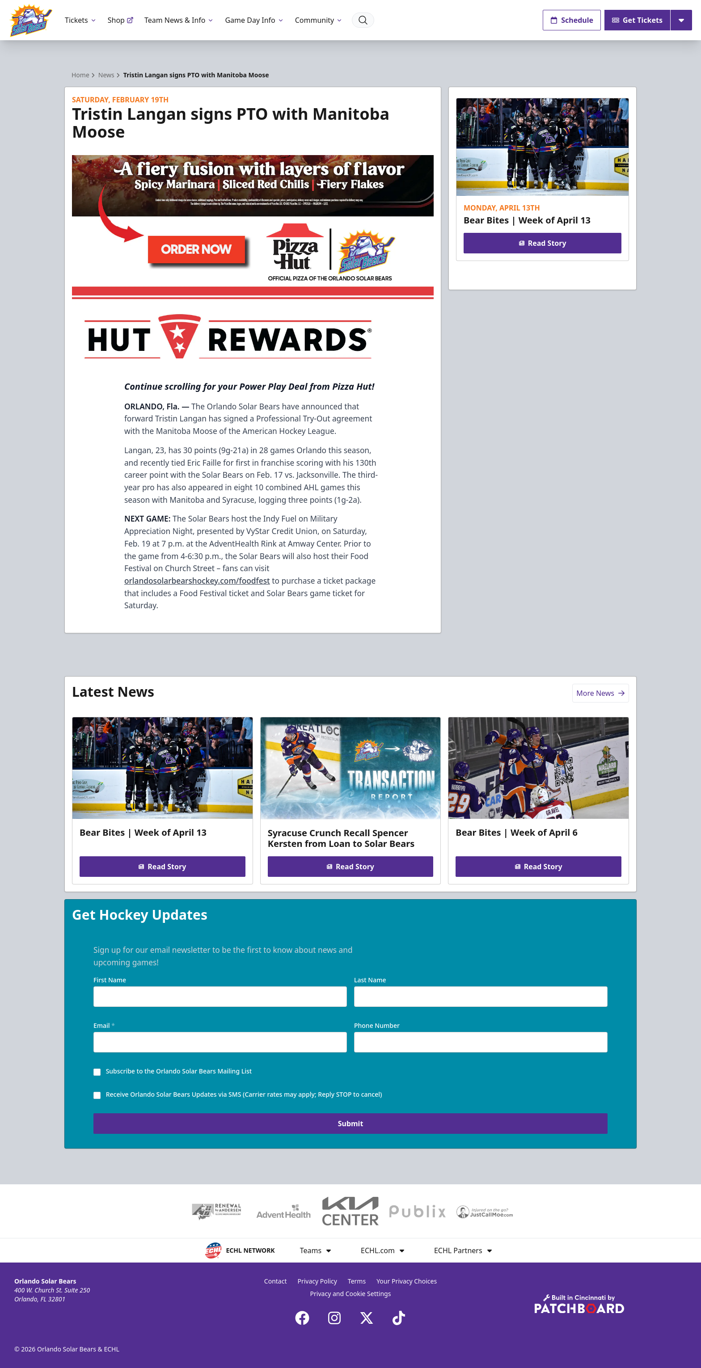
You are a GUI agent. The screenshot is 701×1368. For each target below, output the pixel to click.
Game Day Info (254, 20)
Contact (275, 1281)
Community (319, 20)
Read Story (542, 243)
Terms (357, 1281)
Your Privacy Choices (406, 1281)
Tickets (81, 20)
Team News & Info (179, 20)
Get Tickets (637, 20)
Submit (350, 1123)
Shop (121, 20)
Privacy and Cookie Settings (350, 1293)
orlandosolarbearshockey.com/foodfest (197, 580)
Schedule (571, 20)
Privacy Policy (317, 1281)
